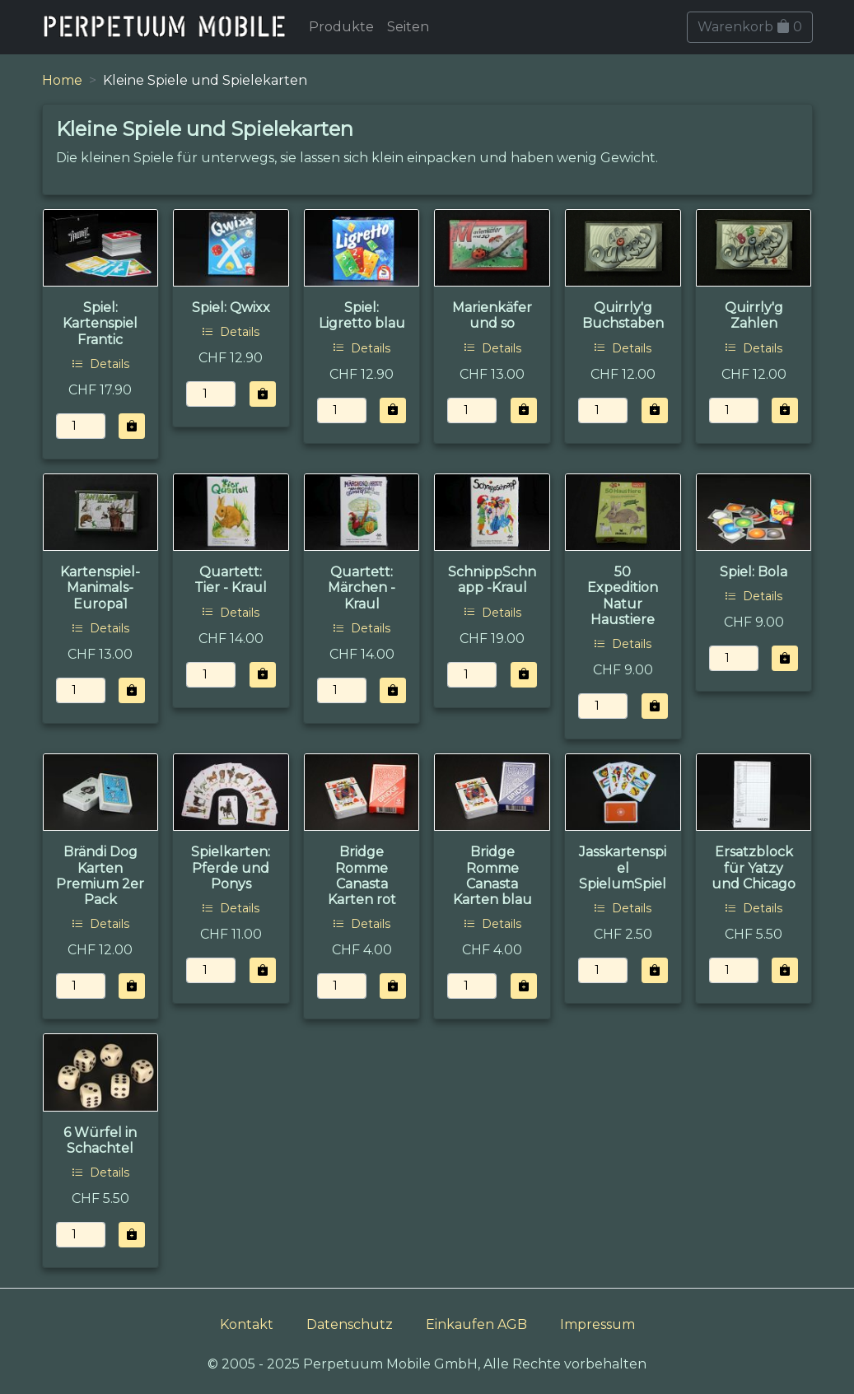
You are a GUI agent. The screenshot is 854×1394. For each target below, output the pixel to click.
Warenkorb (750, 27)
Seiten (408, 27)
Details (100, 364)
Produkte (341, 27)
